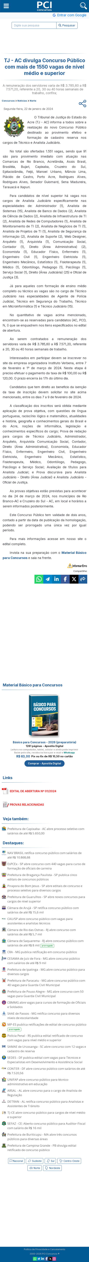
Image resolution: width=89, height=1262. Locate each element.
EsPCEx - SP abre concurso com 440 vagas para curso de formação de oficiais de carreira (46, 866)
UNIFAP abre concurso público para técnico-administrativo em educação (38, 1082)
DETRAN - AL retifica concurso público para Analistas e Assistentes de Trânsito (45, 1103)
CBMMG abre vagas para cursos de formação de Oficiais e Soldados (46, 1004)
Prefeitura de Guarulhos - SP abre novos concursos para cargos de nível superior (46, 899)
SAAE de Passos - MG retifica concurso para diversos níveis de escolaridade (43, 1015)
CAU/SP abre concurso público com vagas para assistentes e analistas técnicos (40, 921)
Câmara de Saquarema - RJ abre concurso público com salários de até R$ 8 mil (45, 943)
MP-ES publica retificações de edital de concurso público (46, 1026)
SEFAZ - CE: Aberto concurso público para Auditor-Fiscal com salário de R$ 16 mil (46, 1125)
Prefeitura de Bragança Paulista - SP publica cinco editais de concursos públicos (42, 877)
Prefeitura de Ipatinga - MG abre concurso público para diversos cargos (46, 971)
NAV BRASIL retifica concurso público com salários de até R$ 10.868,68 (44, 855)
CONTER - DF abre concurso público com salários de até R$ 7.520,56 (46, 1071)
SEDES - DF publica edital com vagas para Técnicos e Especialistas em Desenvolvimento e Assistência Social (44, 1060)
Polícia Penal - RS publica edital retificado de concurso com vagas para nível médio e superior (45, 1038)
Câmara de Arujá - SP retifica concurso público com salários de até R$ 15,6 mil (43, 910)
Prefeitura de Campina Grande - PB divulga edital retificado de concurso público (41, 1147)
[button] (6, 6)
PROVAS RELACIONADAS (27, 804)
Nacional (16, 1160)
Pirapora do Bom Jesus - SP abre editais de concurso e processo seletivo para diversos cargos (44, 888)
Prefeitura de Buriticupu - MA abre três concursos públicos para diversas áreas (42, 1136)
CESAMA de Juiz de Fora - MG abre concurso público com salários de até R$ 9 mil (43, 960)
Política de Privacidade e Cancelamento (44, 1249)
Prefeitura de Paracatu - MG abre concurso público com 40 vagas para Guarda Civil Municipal (46, 982)
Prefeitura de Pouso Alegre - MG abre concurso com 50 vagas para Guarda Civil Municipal (45, 993)
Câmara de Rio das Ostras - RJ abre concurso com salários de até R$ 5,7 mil (41, 932)
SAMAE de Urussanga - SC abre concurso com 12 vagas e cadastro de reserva (46, 1049)
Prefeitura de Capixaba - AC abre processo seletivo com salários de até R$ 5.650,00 (45, 831)
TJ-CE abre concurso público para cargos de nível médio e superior (46, 1114)
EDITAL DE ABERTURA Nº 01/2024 (33, 791)
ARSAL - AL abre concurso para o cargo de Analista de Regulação (44, 1092)
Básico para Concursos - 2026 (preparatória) (44, 742)
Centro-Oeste (69, 1161)
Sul (50, 1161)
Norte (34, 1168)
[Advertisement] (44, 41)
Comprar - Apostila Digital (44, 763)
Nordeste (52, 1168)
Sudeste (34, 1161)
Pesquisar (67, 25)
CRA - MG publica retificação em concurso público (42, 952)
